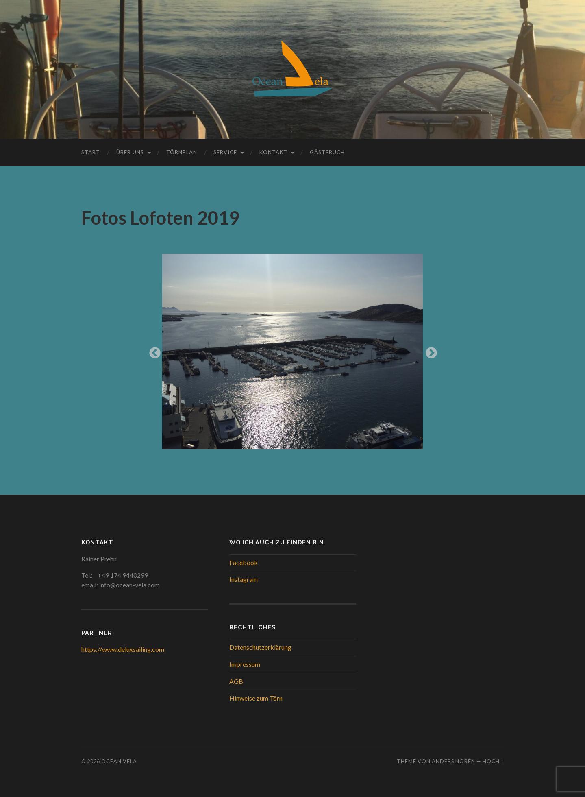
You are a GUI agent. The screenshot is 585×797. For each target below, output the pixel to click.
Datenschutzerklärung (260, 647)
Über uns (130, 152)
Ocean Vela (119, 761)
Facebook (243, 562)
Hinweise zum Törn (256, 698)
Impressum (244, 664)
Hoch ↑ (493, 761)
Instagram (243, 579)
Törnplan (181, 152)
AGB (236, 681)
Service (225, 152)
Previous (152, 351)
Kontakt (273, 152)
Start (90, 152)
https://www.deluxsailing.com (122, 649)
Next (429, 351)
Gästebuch (327, 152)
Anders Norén (453, 761)
